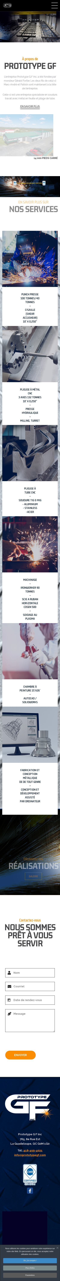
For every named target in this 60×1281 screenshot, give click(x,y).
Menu (54, 5)
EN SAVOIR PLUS (30, 106)
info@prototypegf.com (30, 1155)
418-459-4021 (32, 1150)
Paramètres (30, 1276)
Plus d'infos (30, 1268)
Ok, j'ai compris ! (30, 1261)
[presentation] (28, 1042)
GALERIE (34, 876)
